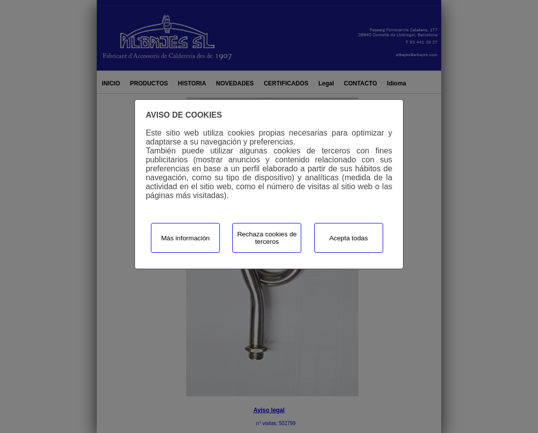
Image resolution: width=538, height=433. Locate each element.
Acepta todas (348, 238)
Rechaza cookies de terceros (267, 237)
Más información (185, 238)
